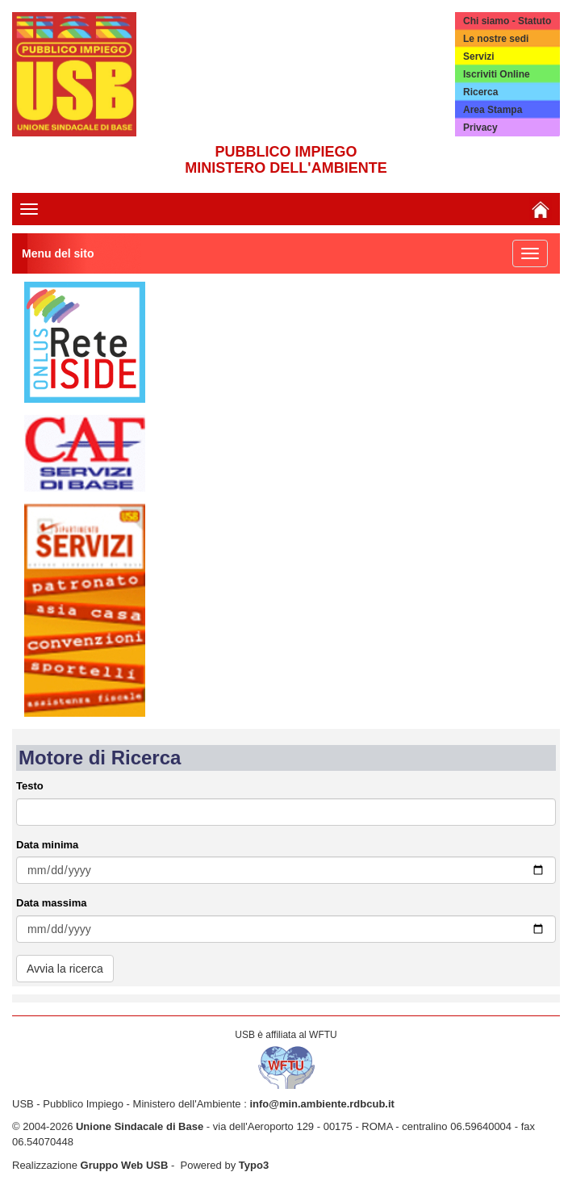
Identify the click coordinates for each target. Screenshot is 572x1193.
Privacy (480, 127)
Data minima (47, 845)
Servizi (479, 56)
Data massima (51, 903)
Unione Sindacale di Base (139, 1126)
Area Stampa (492, 109)
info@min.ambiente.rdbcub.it (322, 1104)
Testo (30, 786)
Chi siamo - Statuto (507, 21)
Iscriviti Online (496, 74)
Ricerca (480, 92)
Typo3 (254, 1165)
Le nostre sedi (495, 38)
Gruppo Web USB (125, 1165)
